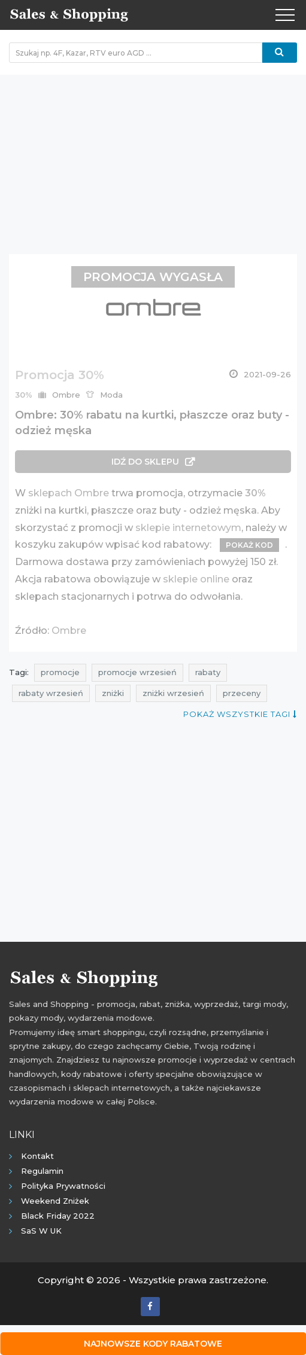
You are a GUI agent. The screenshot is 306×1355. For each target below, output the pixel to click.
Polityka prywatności (63, 1186)
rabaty (207, 672)
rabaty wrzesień (51, 693)
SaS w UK (41, 1230)
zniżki (113, 693)
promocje (60, 672)
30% (255, 493)
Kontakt (37, 1156)
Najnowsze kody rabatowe (153, 1343)
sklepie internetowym (188, 527)
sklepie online (196, 579)
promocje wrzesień (137, 672)
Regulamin (42, 1171)
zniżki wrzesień (173, 693)
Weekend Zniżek (55, 1201)
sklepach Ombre (68, 493)
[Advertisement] (153, 158)
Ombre (68, 630)
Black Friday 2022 (58, 1215)
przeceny (241, 693)
